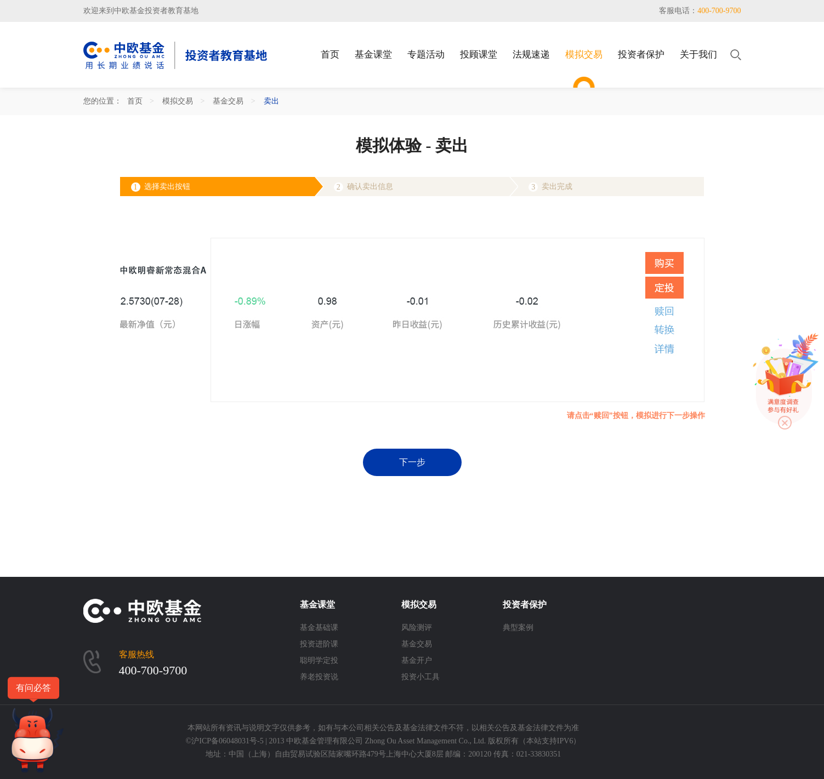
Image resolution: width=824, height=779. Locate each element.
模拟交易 (584, 54)
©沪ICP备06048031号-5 (225, 741)
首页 (330, 54)
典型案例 (518, 627)
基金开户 (416, 660)
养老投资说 (319, 677)
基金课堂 (373, 54)
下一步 (412, 462)
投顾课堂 (478, 54)
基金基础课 (319, 627)
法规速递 (531, 54)
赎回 (664, 311)
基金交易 (228, 101)
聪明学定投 (319, 660)
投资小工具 (420, 677)
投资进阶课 (319, 644)
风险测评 (416, 627)
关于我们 (698, 54)
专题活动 (426, 54)
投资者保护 (641, 54)
